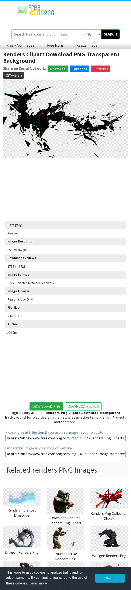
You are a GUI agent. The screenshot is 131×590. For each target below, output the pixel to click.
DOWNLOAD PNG (46, 406)
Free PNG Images (20, 45)
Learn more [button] (38, 583)
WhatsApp (57, 69)
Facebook (79, 69)
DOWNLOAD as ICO (83, 406)
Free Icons (55, 45)
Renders (13, 233)
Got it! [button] (110, 578)
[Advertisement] (65, 189)
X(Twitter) (13, 75)
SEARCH (110, 34)
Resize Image (86, 45)
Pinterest (100, 69)
